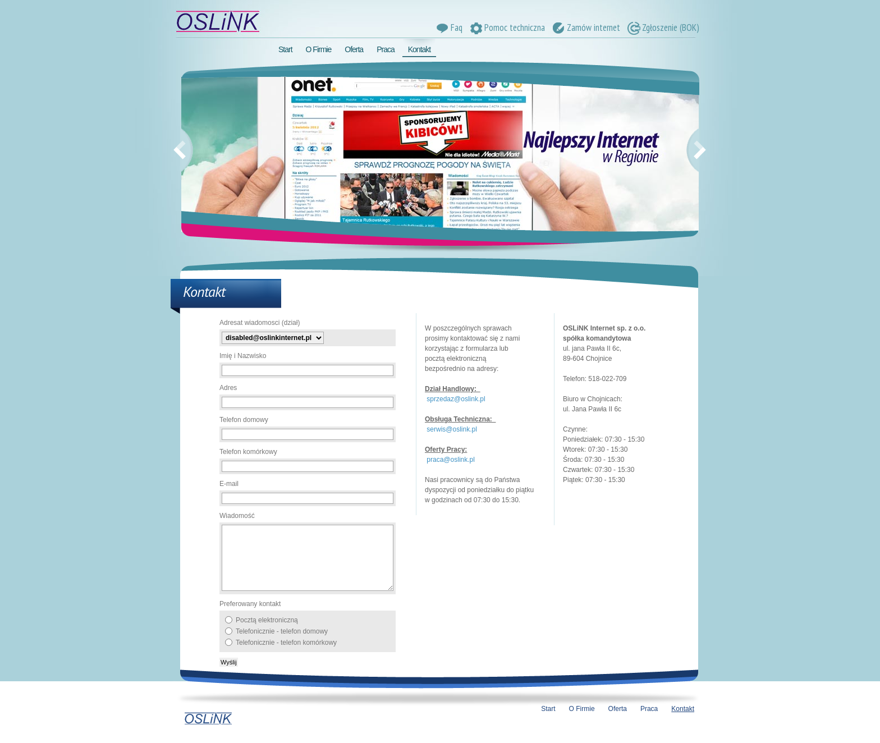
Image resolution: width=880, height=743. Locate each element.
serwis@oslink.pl (452, 429)
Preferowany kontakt (250, 604)
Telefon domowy (243, 420)
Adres (228, 388)
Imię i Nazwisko (242, 356)
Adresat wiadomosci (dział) (259, 323)
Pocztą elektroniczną (267, 620)
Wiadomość (237, 516)
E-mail (229, 484)
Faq (448, 27)
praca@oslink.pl (451, 460)
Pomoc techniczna (506, 27)
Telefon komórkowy (248, 452)
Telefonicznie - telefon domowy (282, 631)
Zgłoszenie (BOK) (662, 27)
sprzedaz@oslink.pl (456, 399)
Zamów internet (585, 27)
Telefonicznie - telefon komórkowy (286, 642)
